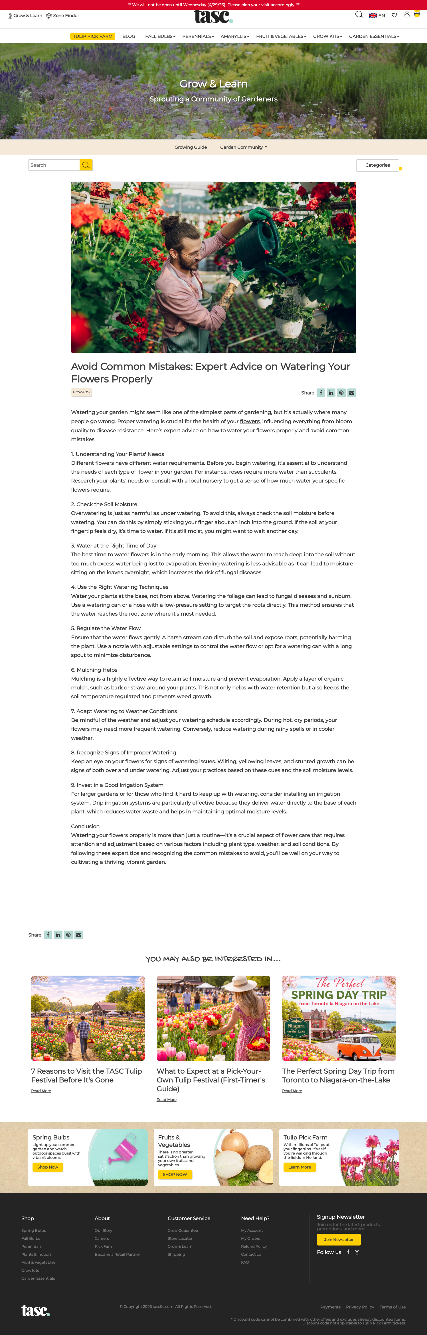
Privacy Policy (360, 1307)
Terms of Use (393, 1307)
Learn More (299, 1167)
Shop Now (47, 1167)
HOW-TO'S (81, 392)
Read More (41, 1090)
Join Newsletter (338, 1239)
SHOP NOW (175, 1174)
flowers (250, 421)
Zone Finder (66, 15)
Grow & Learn (27, 15)
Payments (330, 1307)
